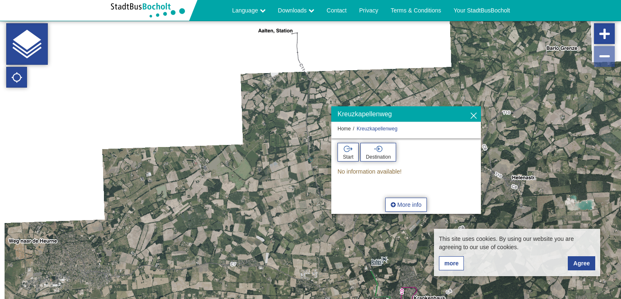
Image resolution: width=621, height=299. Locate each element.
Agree (581, 263)
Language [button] (248, 10)
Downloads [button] (296, 10)
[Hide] (474, 116)
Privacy (368, 10)
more (451, 263)
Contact (337, 10)
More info (406, 204)
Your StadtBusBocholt (481, 10)
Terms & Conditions (416, 10)
